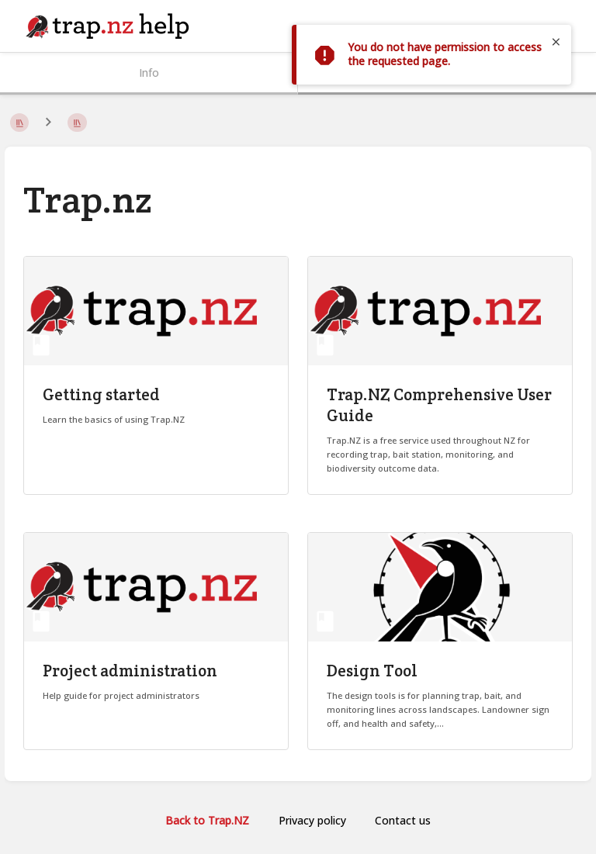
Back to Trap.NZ (207, 820)
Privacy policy (312, 820)
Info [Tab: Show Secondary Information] (149, 72)
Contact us (403, 820)
